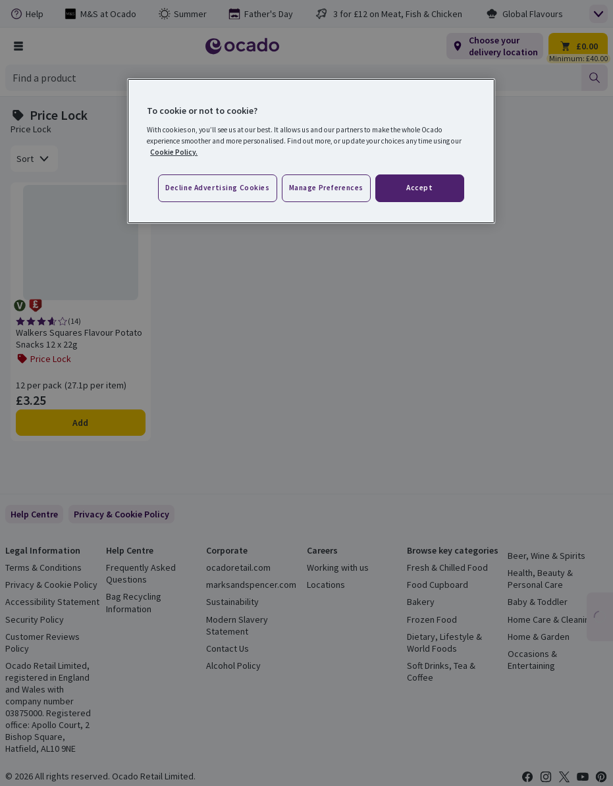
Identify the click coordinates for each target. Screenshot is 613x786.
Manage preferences (326, 187)
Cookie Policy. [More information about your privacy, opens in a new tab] (174, 152)
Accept (419, 187)
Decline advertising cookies (217, 187)
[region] (311, 151)
